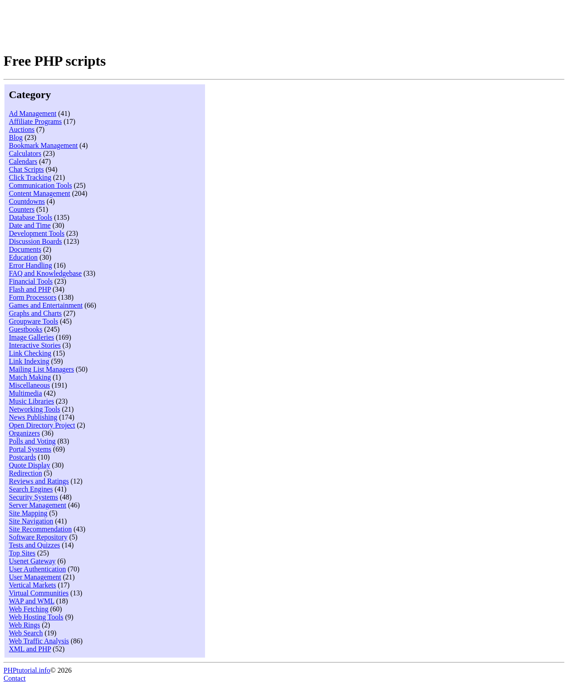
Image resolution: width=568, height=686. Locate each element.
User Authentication (37, 569)
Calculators (25, 153)
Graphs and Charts (35, 313)
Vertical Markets (32, 585)
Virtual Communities (39, 593)
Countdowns (27, 201)
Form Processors (32, 297)
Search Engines (31, 489)
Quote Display (29, 465)
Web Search (26, 633)
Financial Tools (31, 281)
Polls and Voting (32, 441)
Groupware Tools (33, 321)
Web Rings (24, 625)
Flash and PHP (30, 289)
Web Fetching (28, 609)
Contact (15, 678)
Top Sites (22, 553)
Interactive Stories (35, 345)
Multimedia (25, 393)
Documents (25, 249)
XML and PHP (30, 649)
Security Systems (33, 497)
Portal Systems (30, 449)
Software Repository (38, 537)
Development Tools (36, 233)
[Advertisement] (165, 24)
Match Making (30, 377)
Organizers (24, 433)
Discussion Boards (35, 241)
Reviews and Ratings (39, 481)
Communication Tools (40, 185)
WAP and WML (32, 601)
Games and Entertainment (46, 305)
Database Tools (30, 217)
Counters (22, 209)
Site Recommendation (40, 529)
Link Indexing (29, 361)
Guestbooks (26, 329)
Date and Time (30, 225)
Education (23, 257)
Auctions (22, 129)
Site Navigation (31, 521)
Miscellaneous (29, 385)
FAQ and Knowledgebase (45, 273)
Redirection (25, 473)
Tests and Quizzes (34, 545)
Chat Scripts (26, 169)
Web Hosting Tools (36, 617)
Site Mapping (28, 513)
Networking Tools (34, 409)
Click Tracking (30, 177)
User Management (35, 577)
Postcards (22, 457)
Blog (16, 137)
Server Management (37, 505)
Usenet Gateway (32, 561)
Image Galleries (31, 337)
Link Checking (30, 353)
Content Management (39, 193)
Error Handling (30, 265)
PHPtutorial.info (27, 670)
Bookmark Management (43, 145)
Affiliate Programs (35, 121)
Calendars (23, 161)
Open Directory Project (42, 425)
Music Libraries (31, 401)
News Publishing (33, 417)
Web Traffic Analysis (39, 641)
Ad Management (32, 113)
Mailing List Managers (41, 369)
